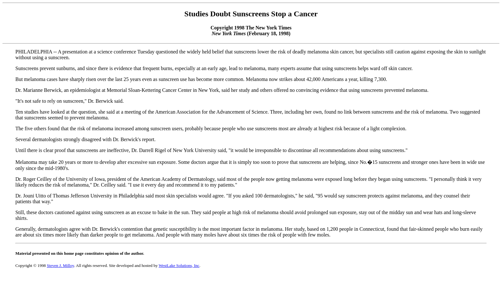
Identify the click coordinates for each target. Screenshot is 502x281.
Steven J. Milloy (60, 265)
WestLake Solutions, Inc (179, 265)
